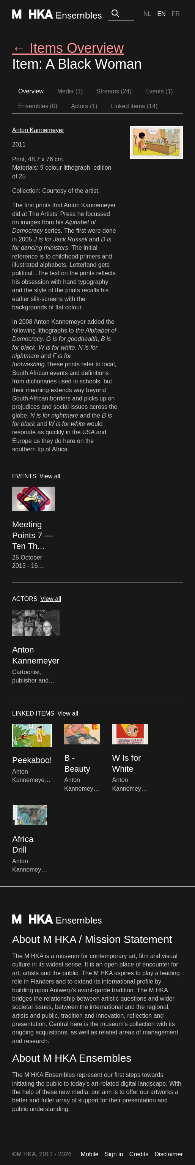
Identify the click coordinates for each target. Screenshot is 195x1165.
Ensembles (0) (37, 106)
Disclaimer (168, 1154)
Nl (147, 14)
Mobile (90, 1154)
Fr (176, 14)
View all (49, 476)
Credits (139, 1154)
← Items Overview (68, 48)
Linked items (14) (134, 106)
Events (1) (159, 91)
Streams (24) (113, 91)
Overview (31, 91)
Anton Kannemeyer (38, 130)
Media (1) (70, 91)
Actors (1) (84, 106)
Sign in (114, 1154)
